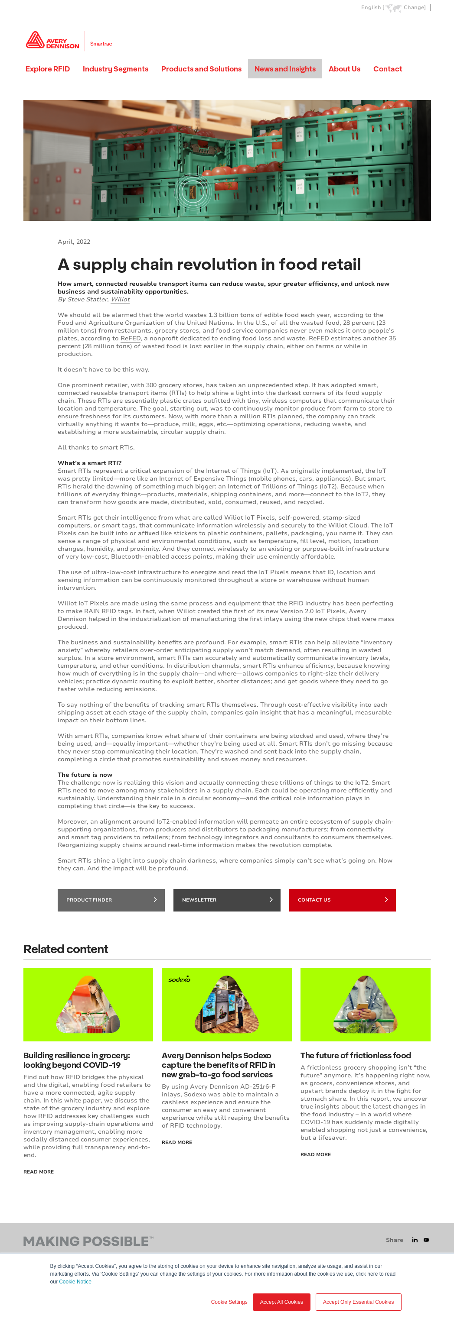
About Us (344, 68)
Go (423, 27)
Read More (38, 1172)
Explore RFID (48, 68)
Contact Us (343, 899)
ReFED (130, 338)
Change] (415, 7)
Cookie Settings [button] (229, 1302)
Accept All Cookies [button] (281, 1302)
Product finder (111, 899)
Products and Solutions (201, 68)
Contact (387, 68)
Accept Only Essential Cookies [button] (358, 1302)
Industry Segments (115, 68)
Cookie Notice (75, 1282)
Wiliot (120, 299)
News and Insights (285, 68)
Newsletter (227, 899)
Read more (315, 1154)
